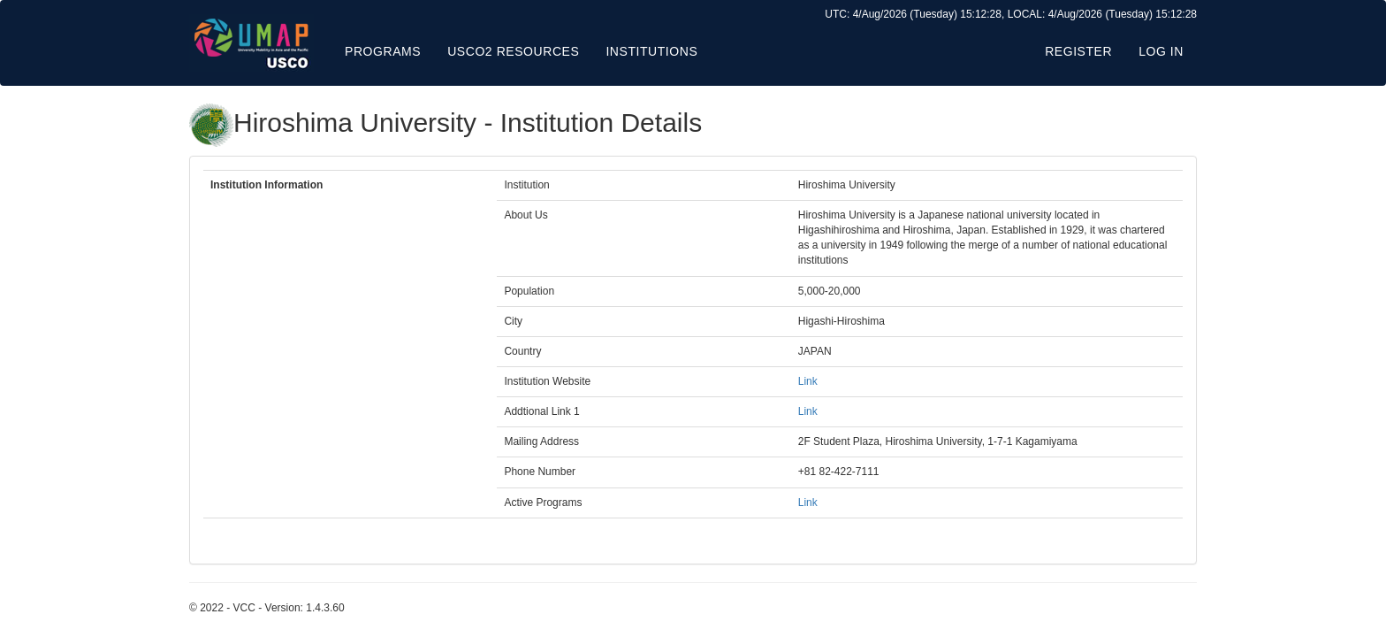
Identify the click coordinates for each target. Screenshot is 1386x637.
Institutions (651, 51)
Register (1078, 51)
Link (808, 381)
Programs (383, 51)
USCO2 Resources (513, 51)
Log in (1161, 51)
